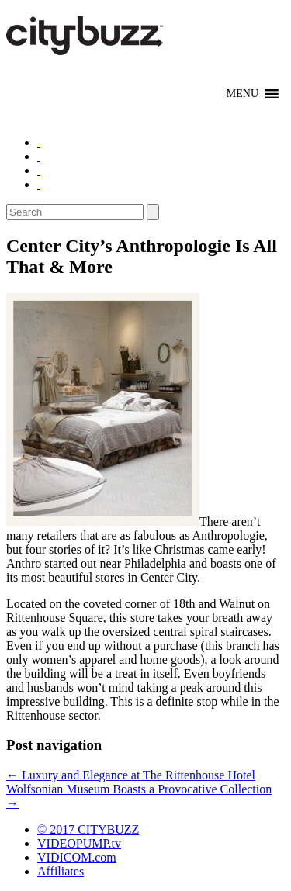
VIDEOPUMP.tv (79, 843)
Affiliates (60, 871)
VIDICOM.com (76, 857)
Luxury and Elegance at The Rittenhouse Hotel (130, 775)
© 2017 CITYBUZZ (88, 829)
